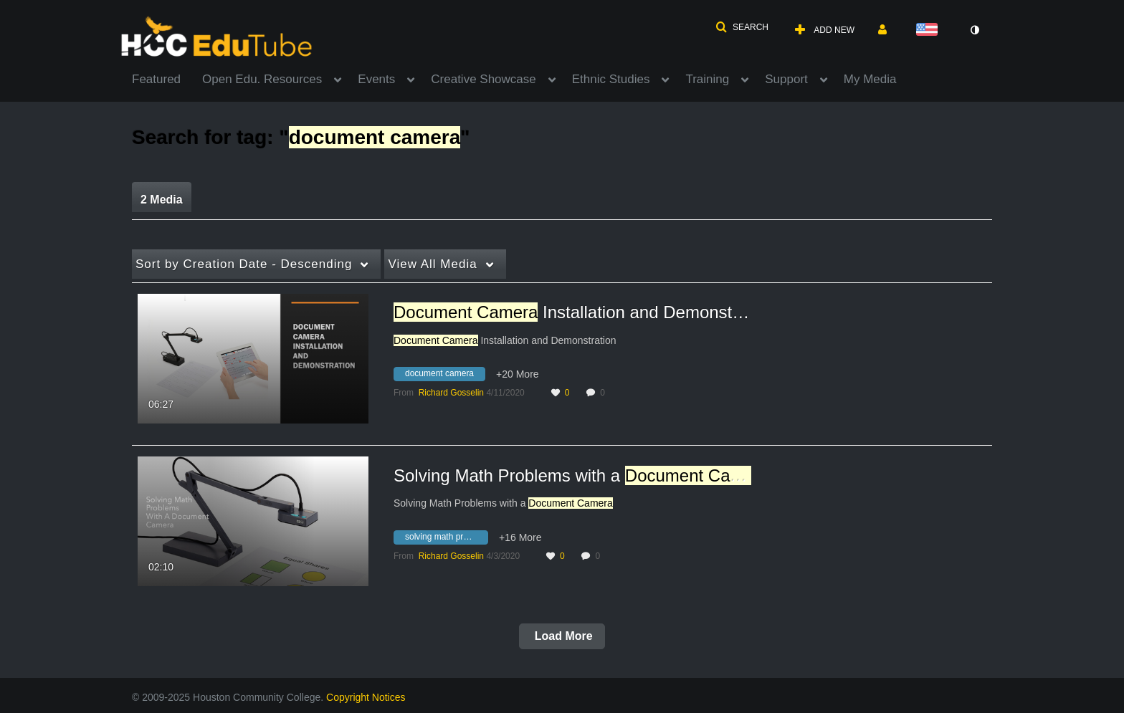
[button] (742, 27)
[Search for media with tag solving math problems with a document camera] (446, 539)
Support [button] (786, 79)
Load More (561, 636)
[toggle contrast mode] (974, 30)
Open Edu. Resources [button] (262, 79)
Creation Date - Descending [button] (243, 264)
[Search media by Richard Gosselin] (451, 393)
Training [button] (707, 79)
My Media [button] (870, 79)
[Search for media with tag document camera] (445, 376)
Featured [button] (156, 79)
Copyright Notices (366, 697)
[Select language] (930, 30)
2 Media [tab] (161, 199)
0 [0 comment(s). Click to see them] (604, 393)
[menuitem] (167, 78)
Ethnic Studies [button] (611, 79)
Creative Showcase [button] (483, 79)
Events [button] (376, 79)
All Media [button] (432, 264)
